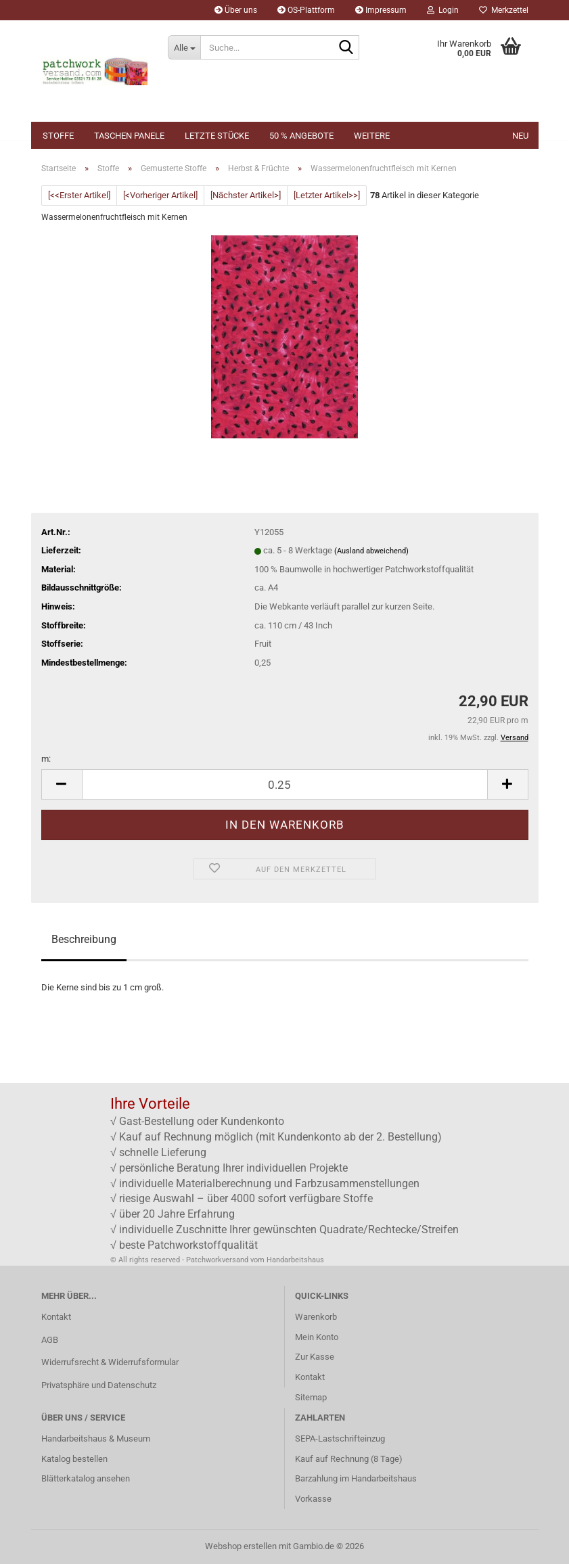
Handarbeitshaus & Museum (95, 1438)
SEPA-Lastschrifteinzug (340, 1438)
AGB (49, 1340)
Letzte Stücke (217, 136)
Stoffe (58, 136)
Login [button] (443, 10)
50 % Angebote (301, 136)
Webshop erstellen (241, 1546)
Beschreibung (83, 939)
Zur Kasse (314, 1357)
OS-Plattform (306, 10)
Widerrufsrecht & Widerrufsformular (110, 1362)
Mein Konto (316, 1337)
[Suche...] (184, 47)
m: (46, 759)
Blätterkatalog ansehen (85, 1478)
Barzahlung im (323, 1478)
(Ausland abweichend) (371, 551)
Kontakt (56, 1317)
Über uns (235, 10)
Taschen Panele (129, 136)
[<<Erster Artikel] (79, 195)
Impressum (381, 10)
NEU (520, 136)
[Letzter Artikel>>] (327, 195)
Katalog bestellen (74, 1459)
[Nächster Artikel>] (245, 195)
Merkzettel (503, 10)
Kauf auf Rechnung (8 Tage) (349, 1459)
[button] (61, 784)
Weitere (372, 136)
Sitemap (311, 1397)
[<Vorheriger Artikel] (160, 195)
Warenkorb (316, 1317)
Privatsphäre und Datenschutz (98, 1385)
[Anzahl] (285, 784)
